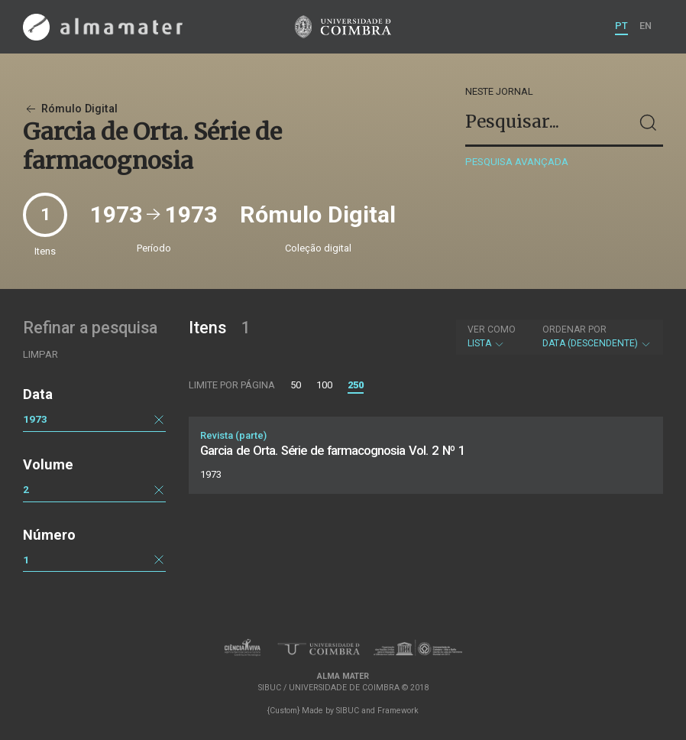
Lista (492, 336)
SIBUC (347, 711)
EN (645, 25)
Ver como (492, 329)
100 (324, 385)
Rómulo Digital (70, 108)
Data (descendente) (597, 336)
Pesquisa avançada (516, 161)
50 (295, 385)
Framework (398, 711)
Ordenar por (574, 329)
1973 (35, 419)
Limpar (40, 354)
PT (621, 25)
